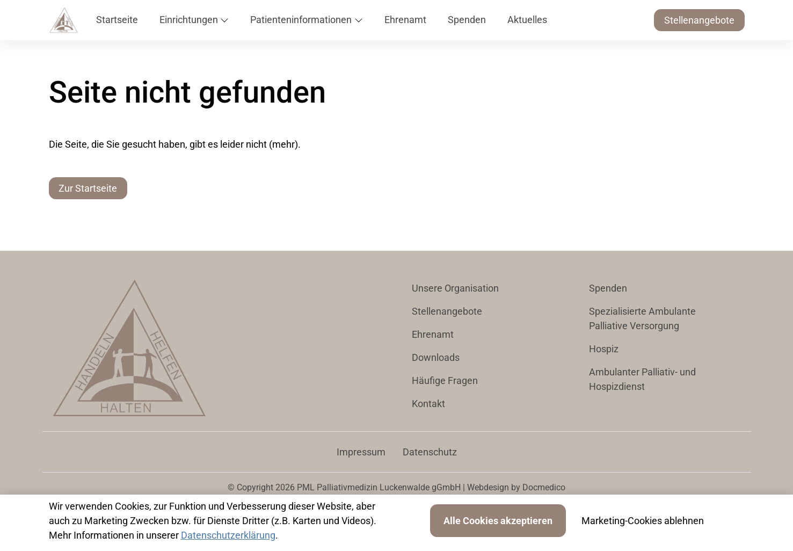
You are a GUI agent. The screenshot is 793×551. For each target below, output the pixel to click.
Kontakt (428, 403)
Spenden (608, 288)
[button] (119, 20)
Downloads (436, 357)
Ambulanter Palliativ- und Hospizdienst (642, 379)
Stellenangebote (699, 20)
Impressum (361, 452)
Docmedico (543, 487)
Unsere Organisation (455, 288)
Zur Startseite (88, 188)
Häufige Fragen (445, 380)
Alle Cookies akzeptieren (497, 520)
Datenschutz (430, 452)
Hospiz (604, 348)
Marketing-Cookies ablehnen (642, 520)
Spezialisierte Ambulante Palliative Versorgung (642, 318)
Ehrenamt (433, 334)
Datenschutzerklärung (228, 535)
